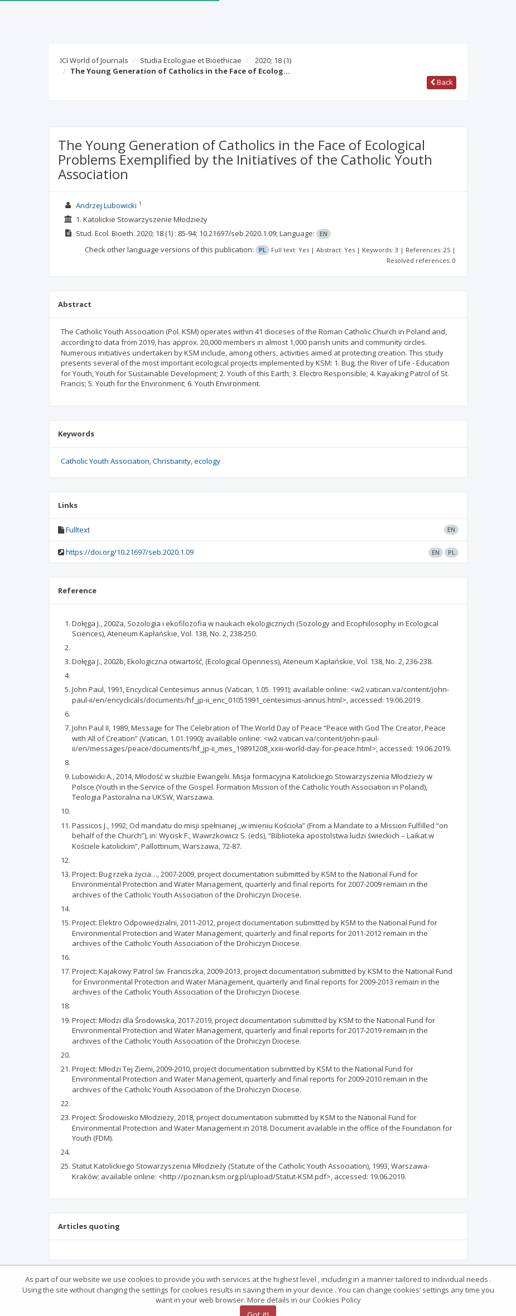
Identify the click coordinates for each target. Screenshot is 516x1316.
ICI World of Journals (94, 60)
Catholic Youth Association (105, 461)
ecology (207, 461)
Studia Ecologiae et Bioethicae (191, 60)
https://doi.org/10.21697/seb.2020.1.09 (130, 552)
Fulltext (78, 530)
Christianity (172, 461)
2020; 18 (273, 60)
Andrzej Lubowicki (106, 205)
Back (441, 82)
